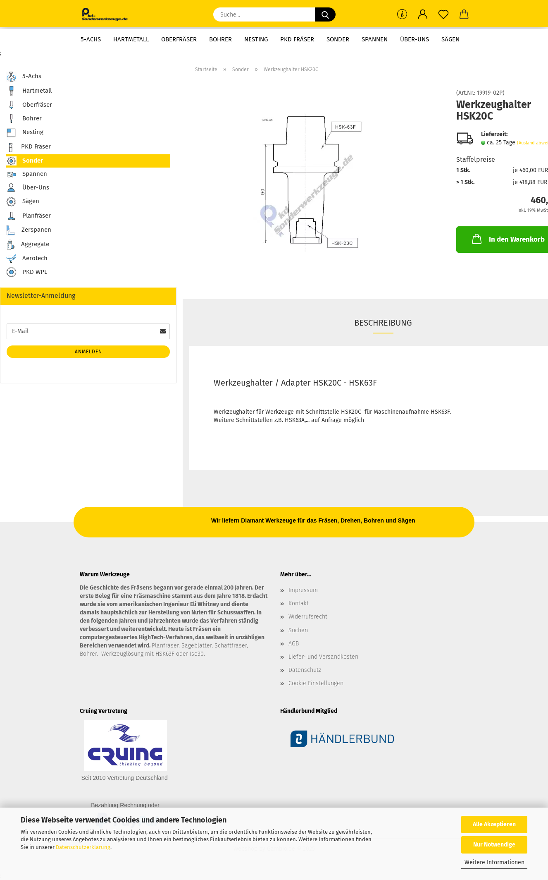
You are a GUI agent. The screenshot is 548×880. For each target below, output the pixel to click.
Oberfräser (179, 39)
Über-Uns (414, 39)
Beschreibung (383, 323)
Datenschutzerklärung (83, 847)
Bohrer (220, 39)
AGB (293, 643)
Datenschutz (304, 670)
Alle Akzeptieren (494, 824)
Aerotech (27, 258)
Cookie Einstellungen (315, 683)
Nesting (256, 39)
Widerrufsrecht (307, 616)
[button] (422, 14)
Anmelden (88, 352)
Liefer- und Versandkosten (323, 656)
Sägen (450, 39)
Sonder (337, 39)
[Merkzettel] (443, 14)
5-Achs (91, 39)
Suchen (298, 630)
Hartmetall (131, 39)
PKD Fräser (297, 39)
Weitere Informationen (494, 862)
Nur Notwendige (494, 844)
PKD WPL (26, 272)
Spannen (375, 39)
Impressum (303, 590)
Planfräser (28, 216)
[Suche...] (325, 14)
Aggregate (27, 245)
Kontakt (298, 603)
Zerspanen (28, 230)
